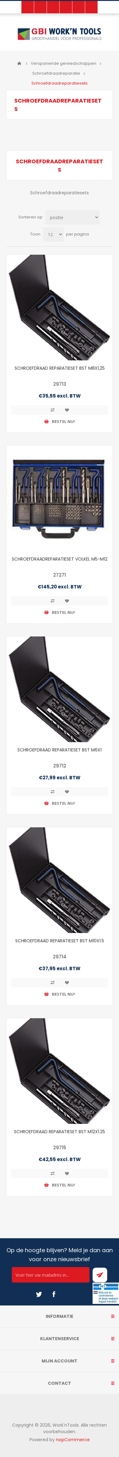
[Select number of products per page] (53, 234)
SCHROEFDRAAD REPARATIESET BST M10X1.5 (59, 941)
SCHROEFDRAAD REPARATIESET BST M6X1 (59, 750)
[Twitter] (39, 1294)
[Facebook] (54, 1294)
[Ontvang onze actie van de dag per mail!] (50, 1275)
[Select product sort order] (72, 217)
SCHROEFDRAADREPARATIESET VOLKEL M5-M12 (60, 559)
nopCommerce (73, 1440)
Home (19, 63)
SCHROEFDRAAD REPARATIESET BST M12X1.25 (59, 1132)
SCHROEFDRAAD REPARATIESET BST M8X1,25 (60, 368)
